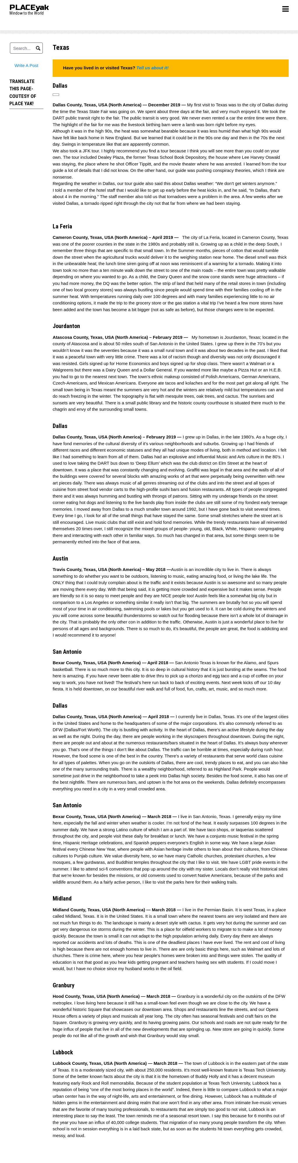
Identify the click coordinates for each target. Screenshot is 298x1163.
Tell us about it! (152, 67)
